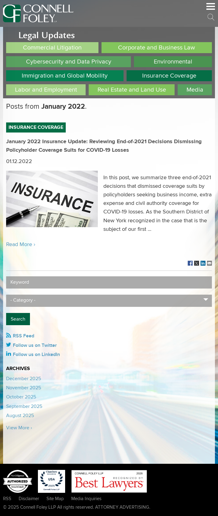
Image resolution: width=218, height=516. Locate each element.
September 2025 (24, 406)
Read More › (20, 244)
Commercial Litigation (52, 47)
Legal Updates (46, 35)
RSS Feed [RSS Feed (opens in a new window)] (23, 336)
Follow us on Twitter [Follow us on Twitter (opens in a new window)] (35, 345)
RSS (7, 498)
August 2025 (20, 415)
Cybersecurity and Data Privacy (68, 61)
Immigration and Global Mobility (65, 75)
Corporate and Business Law (156, 47)
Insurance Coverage (169, 75)
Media (195, 89)
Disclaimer (29, 498)
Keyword (19, 282)
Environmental (173, 61)
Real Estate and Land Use (132, 89)
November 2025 (23, 388)
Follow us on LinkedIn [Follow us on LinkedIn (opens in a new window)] (36, 354)
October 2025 (21, 397)
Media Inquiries (86, 498)
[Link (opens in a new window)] (190, 263)
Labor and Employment (46, 89)
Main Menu (210, 9)
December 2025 (23, 379)
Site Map (55, 498)
